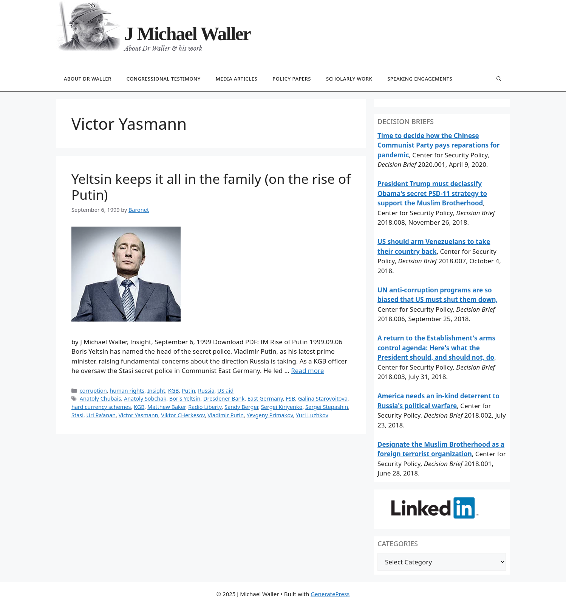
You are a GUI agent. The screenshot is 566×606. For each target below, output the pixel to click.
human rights (127, 390)
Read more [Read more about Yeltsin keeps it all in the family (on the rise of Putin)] (307, 370)
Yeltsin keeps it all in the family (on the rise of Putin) (211, 187)
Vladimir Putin (226, 415)
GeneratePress (330, 594)
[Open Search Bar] (499, 79)
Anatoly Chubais (100, 398)
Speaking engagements (419, 78)
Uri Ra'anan (101, 415)
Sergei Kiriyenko (282, 406)
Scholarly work (349, 78)
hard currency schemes (101, 406)
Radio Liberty (204, 406)
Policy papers (291, 78)
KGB (173, 390)
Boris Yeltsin (185, 398)
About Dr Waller (87, 78)
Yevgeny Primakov (270, 415)
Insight (156, 390)
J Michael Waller (187, 33)
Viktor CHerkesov (183, 415)
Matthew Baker (166, 406)
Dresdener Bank (223, 398)
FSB (290, 398)
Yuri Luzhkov (312, 415)
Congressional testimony (164, 78)
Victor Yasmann (138, 415)
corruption (93, 390)
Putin (188, 390)
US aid (225, 390)
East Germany (265, 398)
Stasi (77, 415)
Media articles (236, 78)
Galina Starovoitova (323, 398)
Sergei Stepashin (326, 406)
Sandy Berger (241, 406)
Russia (206, 390)
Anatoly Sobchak (145, 398)
